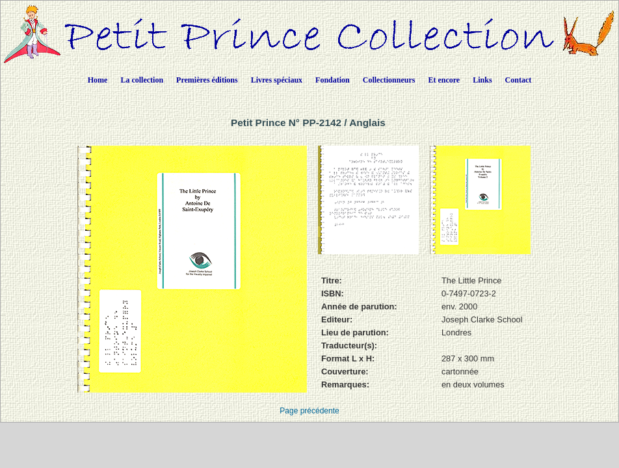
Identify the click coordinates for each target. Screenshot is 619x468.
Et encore (444, 79)
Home (98, 79)
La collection (141, 79)
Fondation (332, 79)
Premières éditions (207, 79)
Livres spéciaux (276, 79)
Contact (518, 79)
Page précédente (309, 410)
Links (482, 79)
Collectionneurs (389, 79)
